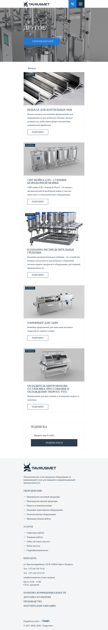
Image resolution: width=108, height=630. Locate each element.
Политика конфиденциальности (45, 592)
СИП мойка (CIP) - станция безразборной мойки (46, 181)
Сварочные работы (35, 533)
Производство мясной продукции (42, 501)
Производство (33, 601)
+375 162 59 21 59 (36, 573)
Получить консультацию (40, 606)
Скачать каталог (39, 41)
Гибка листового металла (38, 541)
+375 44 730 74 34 (36, 568)
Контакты (30, 558)
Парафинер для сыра (42, 322)
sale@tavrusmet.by (32, 577)
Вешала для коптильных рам (49, 109)
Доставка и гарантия (37, 597)
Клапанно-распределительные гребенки (50, 251)
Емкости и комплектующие (39, 505)
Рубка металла (33, 546)
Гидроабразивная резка (37, 550)
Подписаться (54, 442)
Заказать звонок (72, 3)
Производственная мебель (39, 519)
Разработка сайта (31, 621)
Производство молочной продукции (43, 497)
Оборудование (33, 491)
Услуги (28, 526)
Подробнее (38, 132)
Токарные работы (35, 537)
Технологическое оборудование (41, 514)
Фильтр (32, 68)
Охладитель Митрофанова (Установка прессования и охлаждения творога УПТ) (48, 388)
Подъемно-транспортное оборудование (45, 510)
